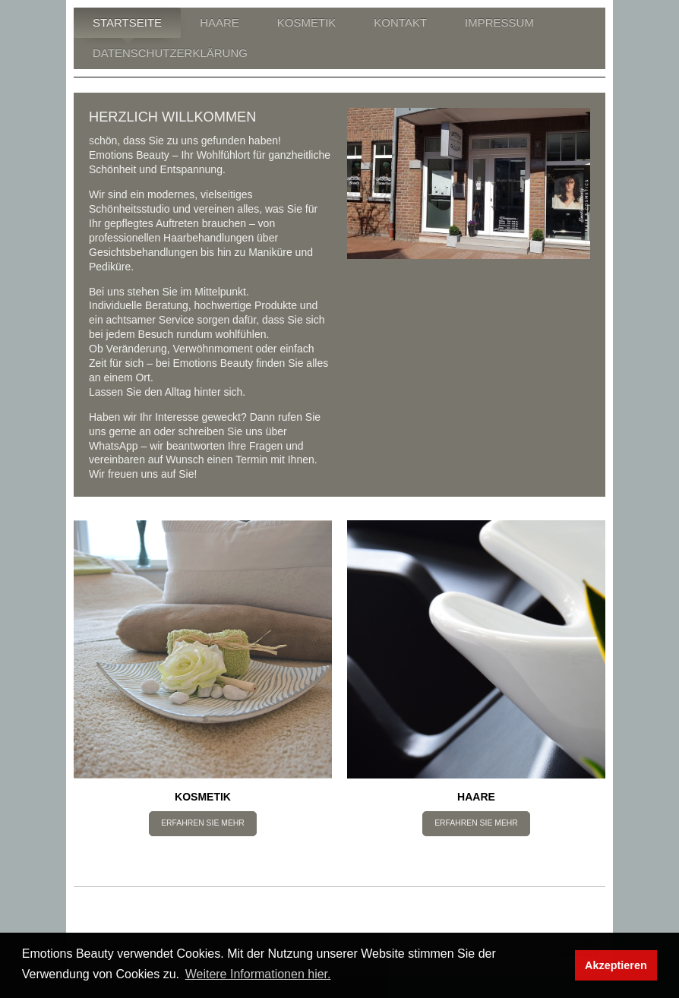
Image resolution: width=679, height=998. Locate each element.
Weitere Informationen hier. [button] (258, 974)
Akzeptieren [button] (616, 965)
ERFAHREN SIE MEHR (203, 823)
